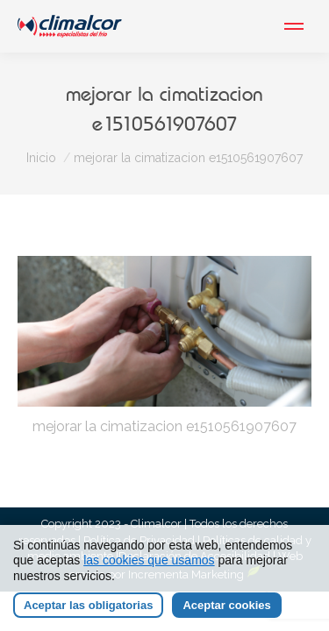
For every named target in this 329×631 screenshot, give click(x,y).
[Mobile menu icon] (293, 26)
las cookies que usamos (148, 560)
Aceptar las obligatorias (88, 605)
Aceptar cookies (226, 605)
